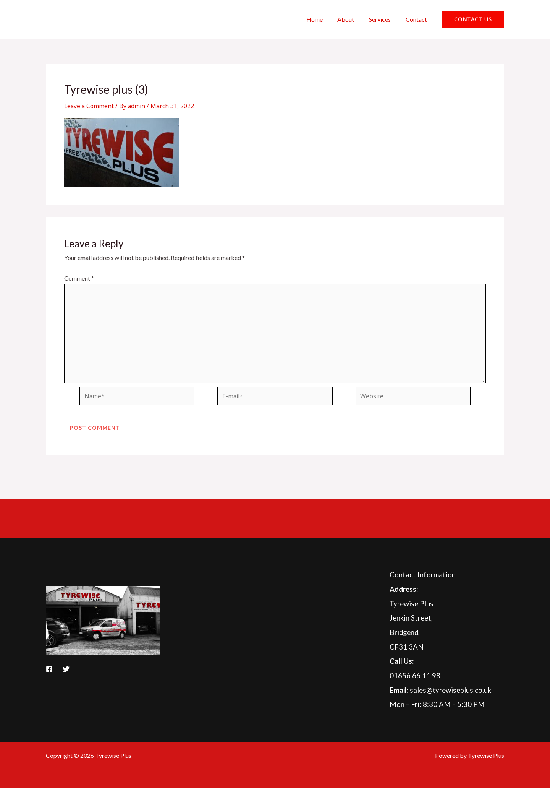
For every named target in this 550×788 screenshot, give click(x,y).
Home (323, 19)
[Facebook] (49, 669)
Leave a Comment (89, 106)
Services (384, 19)
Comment (79, 278)
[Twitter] (66, 669)
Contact (417, 19)
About (352, 19)
